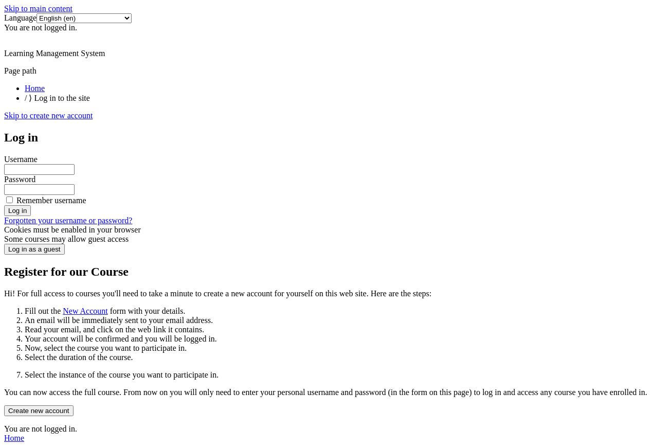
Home (35, 88)
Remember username (51, 200)
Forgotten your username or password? (68, 220)
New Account (85, 311)
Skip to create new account (48, 115)
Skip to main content (38, 8)
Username (21, 159)
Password (19, 179)
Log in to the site (61, 98)
